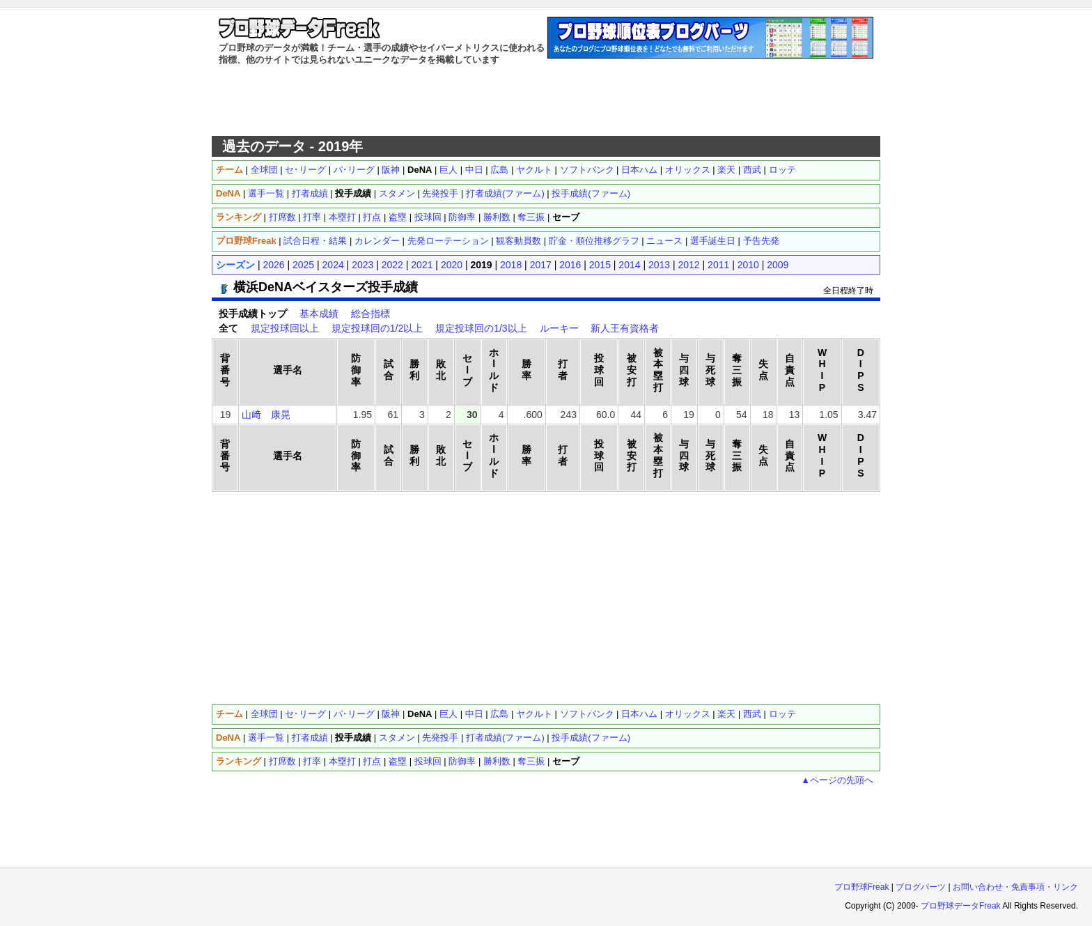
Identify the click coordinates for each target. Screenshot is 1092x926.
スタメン (397, 193)
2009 (777, 264)
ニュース (664, 241)
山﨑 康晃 (266, 414)
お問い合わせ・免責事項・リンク (1015, 887)
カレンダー (377, 241)
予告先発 (761, 241)
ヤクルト (534, 169)
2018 (511, 264)
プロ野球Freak (861, 887)
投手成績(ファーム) (591, 193)
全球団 (264, 169)
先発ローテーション (448, 241)
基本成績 (318, 313)
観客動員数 (518, 241)
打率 (312, 217)
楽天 (726, 169)
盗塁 (398, 217)
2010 (748, 264)
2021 (421, 264)
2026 (273, 264)
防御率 (462, 217)
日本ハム (639, 169)
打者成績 (310, 193)
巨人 (448, 169)
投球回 (428, 217)
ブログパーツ (921, 887)
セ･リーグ (305, 169)
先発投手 (440, 193)
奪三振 (531, 217)
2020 (451, 264)
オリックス (687, 169)
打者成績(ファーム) (505, 193)
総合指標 (370, 313)
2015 (600, 264)
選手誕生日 (712, 241)
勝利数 (496, 217)
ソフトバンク (587, 169)
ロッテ (782, 169)
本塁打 (342, 217)
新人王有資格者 (625, 328)
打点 (372, 217)
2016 (570, 264)
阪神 (391, 169)
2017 (541, 264)
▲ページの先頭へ (837, 780)
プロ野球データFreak (961, 906)
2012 (689, 264)
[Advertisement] (546, 101)
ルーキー (559, 328)
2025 (303, 264)
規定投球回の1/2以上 (377, 328)
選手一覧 (266, 193)
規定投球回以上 (285, 328)
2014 (629, 264)
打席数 (282, 217)
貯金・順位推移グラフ (594, 241)
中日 (474, 169)
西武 (752, 169)
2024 (333, 264)
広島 (499, 169)
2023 (362, 264)
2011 (718, 264)
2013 (659, 264)
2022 (392, 264)
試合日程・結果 (315, 241)
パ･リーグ (354, 169)
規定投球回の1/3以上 (480, 328)
